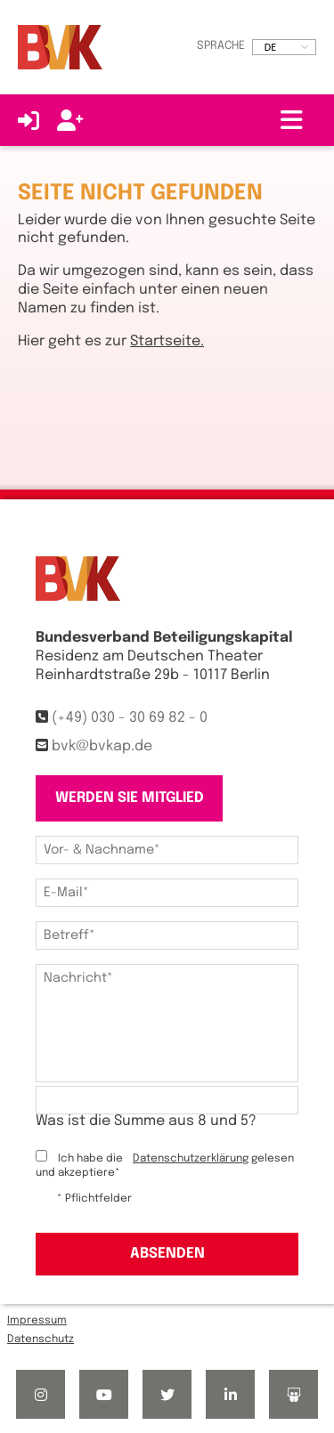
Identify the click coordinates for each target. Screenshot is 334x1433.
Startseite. (167, 341)
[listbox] (284, 47)
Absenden (167, 1253)
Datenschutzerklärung (190, 1159)
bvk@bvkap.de (102, 746)
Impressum (37, 1321)
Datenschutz (40, 1339)
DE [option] (270, 47)
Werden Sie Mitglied (129, 798)
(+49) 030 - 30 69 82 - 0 (130, 717)
